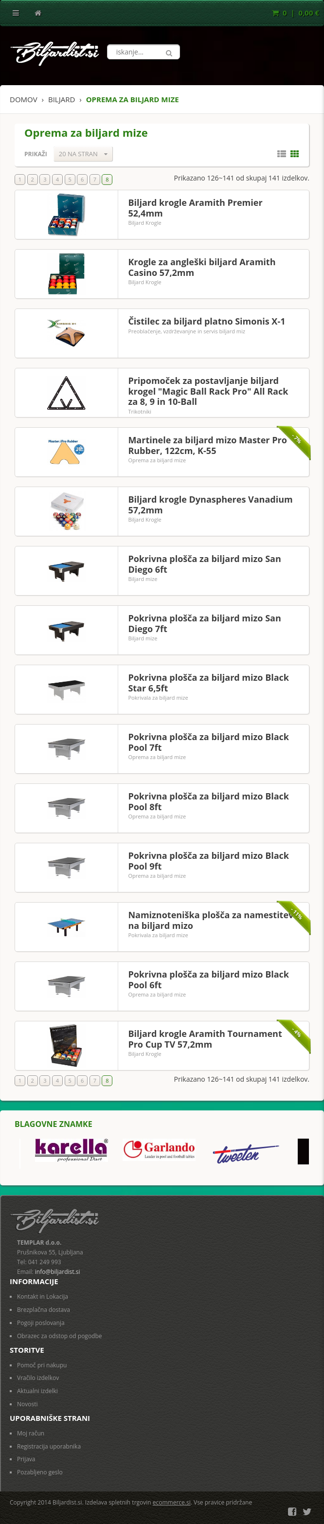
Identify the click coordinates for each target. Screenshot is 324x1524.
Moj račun (30, 1433)
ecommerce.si (172, 1502)
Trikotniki (139, 411)
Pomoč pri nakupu (42, 1365)
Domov (23, 99)
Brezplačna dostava (43, 1310)
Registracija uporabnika (49, 1446)
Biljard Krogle (144, 222)
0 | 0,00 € (295, 13)
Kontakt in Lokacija (42, 1296)
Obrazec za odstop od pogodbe (59, 1336)
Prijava (26, 1459)
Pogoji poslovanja (41, 1323)
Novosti (27, 1404)
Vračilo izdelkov (38, 1378)
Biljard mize (142, 578)
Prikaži (35, 154)
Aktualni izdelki (37, 1391)
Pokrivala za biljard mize (158, 697)
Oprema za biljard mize (157, 460)
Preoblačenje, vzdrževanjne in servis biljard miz (186, 331)
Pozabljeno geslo (40, 1472)
